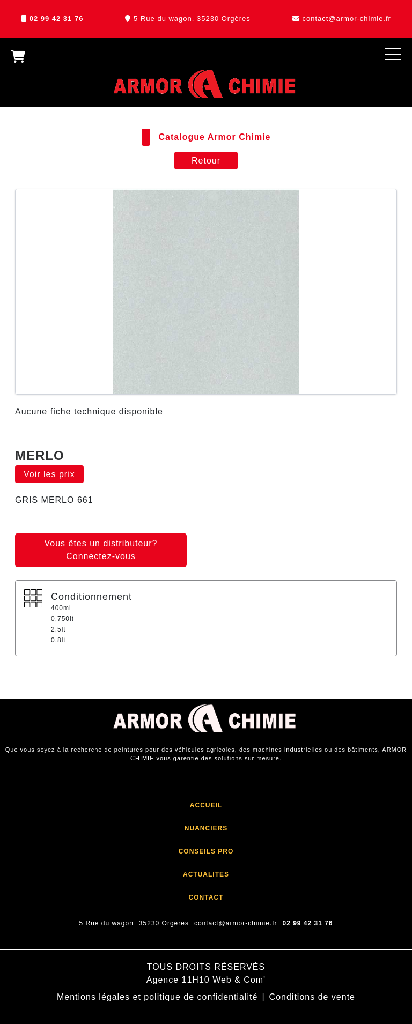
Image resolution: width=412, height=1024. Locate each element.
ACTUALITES (206, 874)
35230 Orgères (164, 923)
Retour (206, 160)
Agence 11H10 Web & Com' (206, 979)
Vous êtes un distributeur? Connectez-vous (100, 550)
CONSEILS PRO (206, 851)
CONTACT (206, 897)
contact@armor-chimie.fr (346, 18)
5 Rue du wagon (106, 923)
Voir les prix (49, 474)
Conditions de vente (312, 996)
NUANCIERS (206, 828)
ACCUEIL (206, 805)
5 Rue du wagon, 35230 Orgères (192, 18)
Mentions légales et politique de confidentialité (157, 996)
